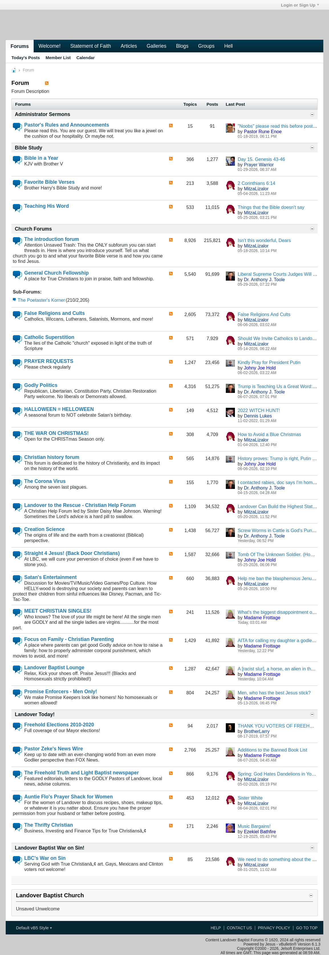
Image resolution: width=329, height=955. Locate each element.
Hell (228, 46)
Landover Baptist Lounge (54, 667)
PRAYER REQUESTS (48, 361)
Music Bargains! (254, 826)
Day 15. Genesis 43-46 (261, 159)
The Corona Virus (45, 481)
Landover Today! (34, 714)
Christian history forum (51, 457)
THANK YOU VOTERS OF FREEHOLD (278, 725)
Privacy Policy (274, 928)
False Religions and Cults (54, 313)
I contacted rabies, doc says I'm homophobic (283, 482)
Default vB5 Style (34, 927)
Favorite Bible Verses (49, 182)
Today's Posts (25, 57)
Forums (20, 46)
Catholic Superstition (49, 337)
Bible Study (28, 148)
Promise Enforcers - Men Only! (60, 691)
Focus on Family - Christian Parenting (69, 639)
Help (216, 928)
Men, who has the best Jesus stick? (274, 692)
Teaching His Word (46, 206)
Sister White (250, 797)
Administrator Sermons (42, 114)
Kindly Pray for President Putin (269, 362)
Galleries (156, 46)
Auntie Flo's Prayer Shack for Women (68, 797)
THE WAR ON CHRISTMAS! (56, 433)
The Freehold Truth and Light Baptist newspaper (81, 773)
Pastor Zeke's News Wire (53, 749)
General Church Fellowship (56, 273)
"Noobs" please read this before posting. (279, 126)
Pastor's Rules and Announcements (66, 125)
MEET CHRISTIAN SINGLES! (58, 611)
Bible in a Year (41, 158)
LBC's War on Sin (45, 858)
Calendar (85, 57)
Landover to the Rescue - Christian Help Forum (80, 505)
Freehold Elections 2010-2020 (59, 725)
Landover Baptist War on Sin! (49, 848)
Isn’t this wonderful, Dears (264, 240)
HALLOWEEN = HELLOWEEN (59, 409)
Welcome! (49, 46)
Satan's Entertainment (50, 577)
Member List (58, 57)
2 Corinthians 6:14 (256, 183)
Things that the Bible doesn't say (271, 207)
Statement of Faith (90, 46)
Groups (206, 46)
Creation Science (44, 529)
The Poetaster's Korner (41, 300)
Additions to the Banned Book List (272, 749)
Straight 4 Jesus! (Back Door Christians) (72, 553)
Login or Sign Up (300, 5)
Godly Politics (40, 385)
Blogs (182, 46)
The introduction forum (51, 239)
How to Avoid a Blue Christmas (269, 434)
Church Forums (33, 229)
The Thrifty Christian (48, 825)
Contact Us (239, 928)
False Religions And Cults (264, 314)
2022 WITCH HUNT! (259, 410)
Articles (129, 46)
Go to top (307, 928)
